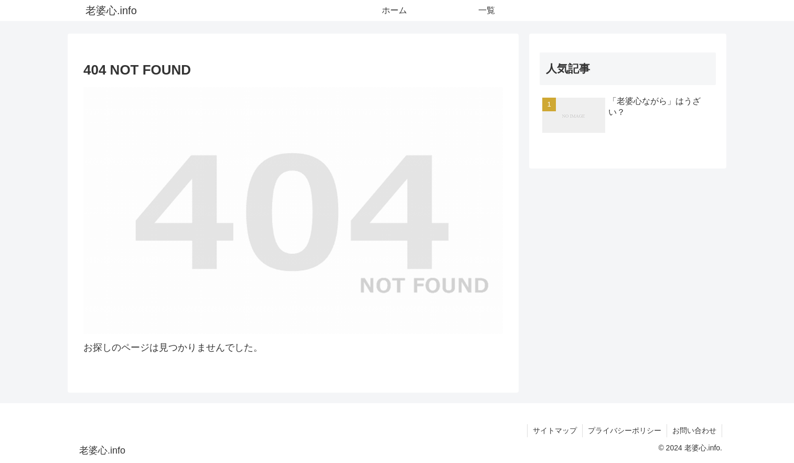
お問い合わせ (694, 430)
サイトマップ (555, 430)
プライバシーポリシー (624, 430)
